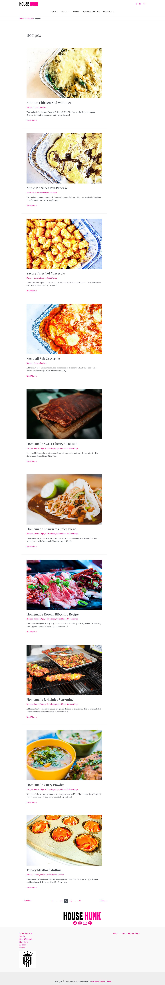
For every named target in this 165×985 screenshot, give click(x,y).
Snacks (61, 875)
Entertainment (25, 933)
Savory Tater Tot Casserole (46, 273)
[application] (57, 12)
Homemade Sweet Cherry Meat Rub (52, 444)
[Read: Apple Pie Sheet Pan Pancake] (64, 158)
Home (21, 18)
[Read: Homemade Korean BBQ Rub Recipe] (64, 585)
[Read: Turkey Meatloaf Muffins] (64, 840)
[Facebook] (136, 4)
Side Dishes (52, 278)
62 (80, 901)
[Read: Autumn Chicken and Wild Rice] (64, 73)
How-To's (23, 942)
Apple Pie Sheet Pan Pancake (47, 188)
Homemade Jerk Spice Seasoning (50, 699)
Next (103, 901)
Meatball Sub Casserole (43, 358)
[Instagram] (140, 4)
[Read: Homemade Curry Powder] (64, 755)
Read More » (32, 120)
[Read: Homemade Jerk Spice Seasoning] (64, 670)
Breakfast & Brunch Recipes (38, 193)
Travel (22, 948)
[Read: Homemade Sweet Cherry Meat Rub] (64, 414)
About (115, 933)
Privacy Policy (134, 933)
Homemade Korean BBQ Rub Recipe (53, 614)
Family (22, 936)
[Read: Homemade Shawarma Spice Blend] (64, 499)
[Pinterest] (144, 4)
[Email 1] (85, 923)
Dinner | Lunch (33, 107)
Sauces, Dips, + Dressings (44, 448)
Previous (26, 901)
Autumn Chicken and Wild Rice (49, 103)
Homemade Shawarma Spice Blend (52, 529)
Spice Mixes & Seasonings (67, 448)
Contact (123, 933)
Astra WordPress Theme (101, 981)
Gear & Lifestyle (26, 939)
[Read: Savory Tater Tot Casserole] (64, 244)
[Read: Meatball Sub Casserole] (64, 329)
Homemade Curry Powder (45, 785)
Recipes (29, 18)
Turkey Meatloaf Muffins (44, 870)
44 (70, 901)
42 (61, 901)
